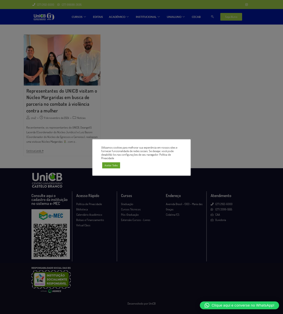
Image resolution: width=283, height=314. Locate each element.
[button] (239, 305)
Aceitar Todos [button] (111, 165)
